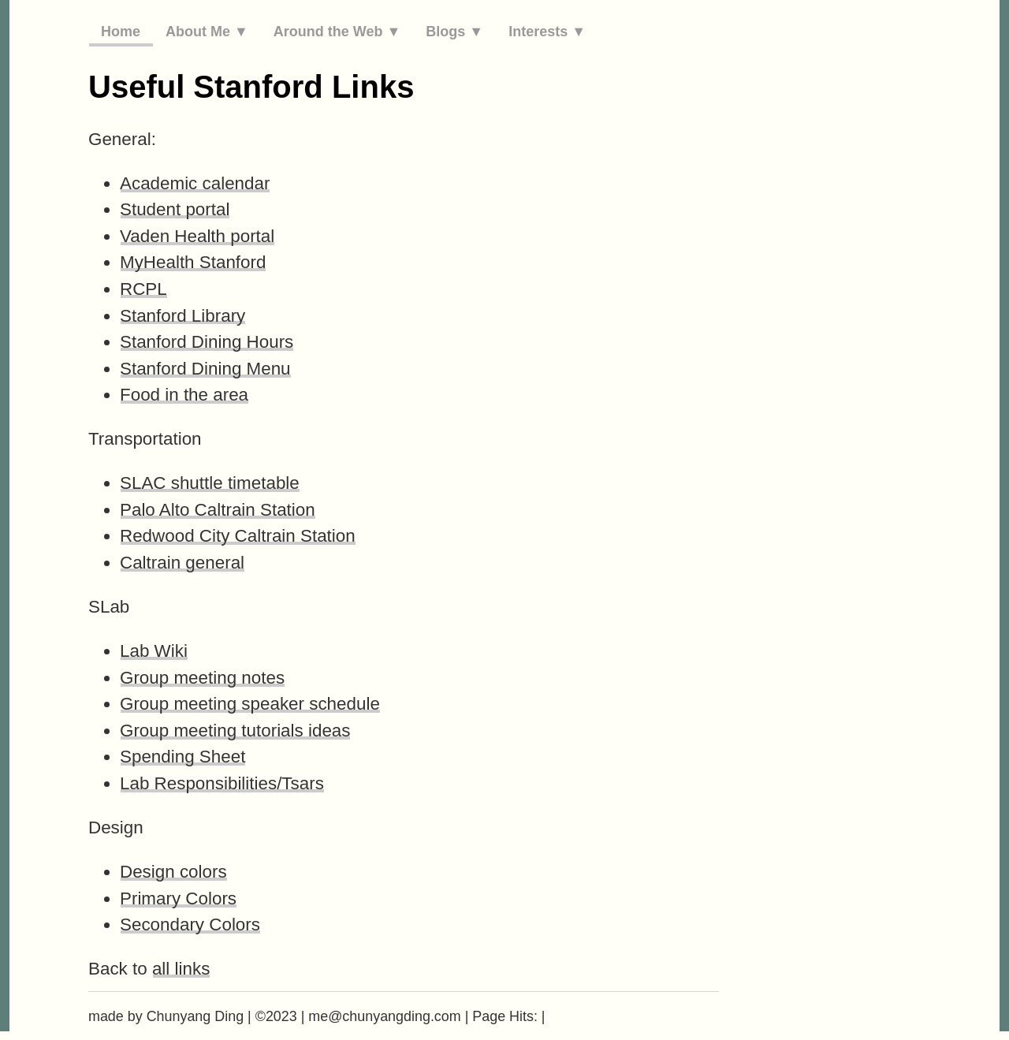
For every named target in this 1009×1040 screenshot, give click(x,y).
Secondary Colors (190, 924)
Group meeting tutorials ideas (235, 730)
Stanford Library (182, 316)
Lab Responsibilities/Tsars (222, 783)
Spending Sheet (182, 756)
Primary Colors (178, 898)
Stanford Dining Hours (206, 342)
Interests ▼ (547, 31)
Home (120, 31)
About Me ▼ (207, 31)
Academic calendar (195, 183)
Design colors (173, 872)
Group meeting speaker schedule (250, 704)
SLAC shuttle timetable (210, 483)
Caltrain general (182, 562)
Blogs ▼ (454, 31)
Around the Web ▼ (337, 31)
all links (181, 968)
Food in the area (184, 394)
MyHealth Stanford (193, 262)
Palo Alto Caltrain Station (217, 510)
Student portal (174, 209)
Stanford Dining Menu (205, 368)
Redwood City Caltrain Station (238, 536)
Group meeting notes (202, 678)
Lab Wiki (154, 651)
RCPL (143, 289)
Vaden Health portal (197, 236)
